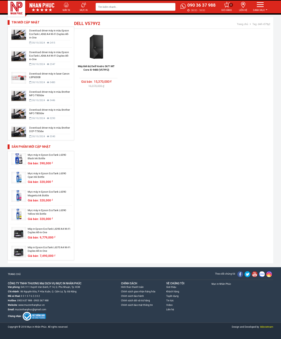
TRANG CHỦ (14, 274)
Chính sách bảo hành (132, 296)
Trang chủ (242, 24)
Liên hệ (170, 309)
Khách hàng (172, 291)
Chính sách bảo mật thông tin (137, 305)
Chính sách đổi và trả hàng (135, 300)
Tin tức (170, 300)
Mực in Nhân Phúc (221, 284)
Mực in (84, 10)
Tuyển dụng (172, 296)
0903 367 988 (41, 300)
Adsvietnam (266, 327)
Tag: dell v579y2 (261, 24)
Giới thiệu (171, 287)
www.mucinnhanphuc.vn (31, 305)
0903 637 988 (24, 300)
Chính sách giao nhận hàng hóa (138, 291)
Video (169, 305)
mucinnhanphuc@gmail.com (30, 309)
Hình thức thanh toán (132, 287)
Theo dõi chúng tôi (225, 273)
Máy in (66, 10)
